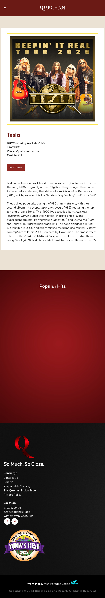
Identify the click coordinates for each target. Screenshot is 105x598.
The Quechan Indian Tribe (20, 490)
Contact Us (11, 477)
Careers (8, 482)
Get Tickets (15, 167)
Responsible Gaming (17, 486)
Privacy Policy (12, 494)
